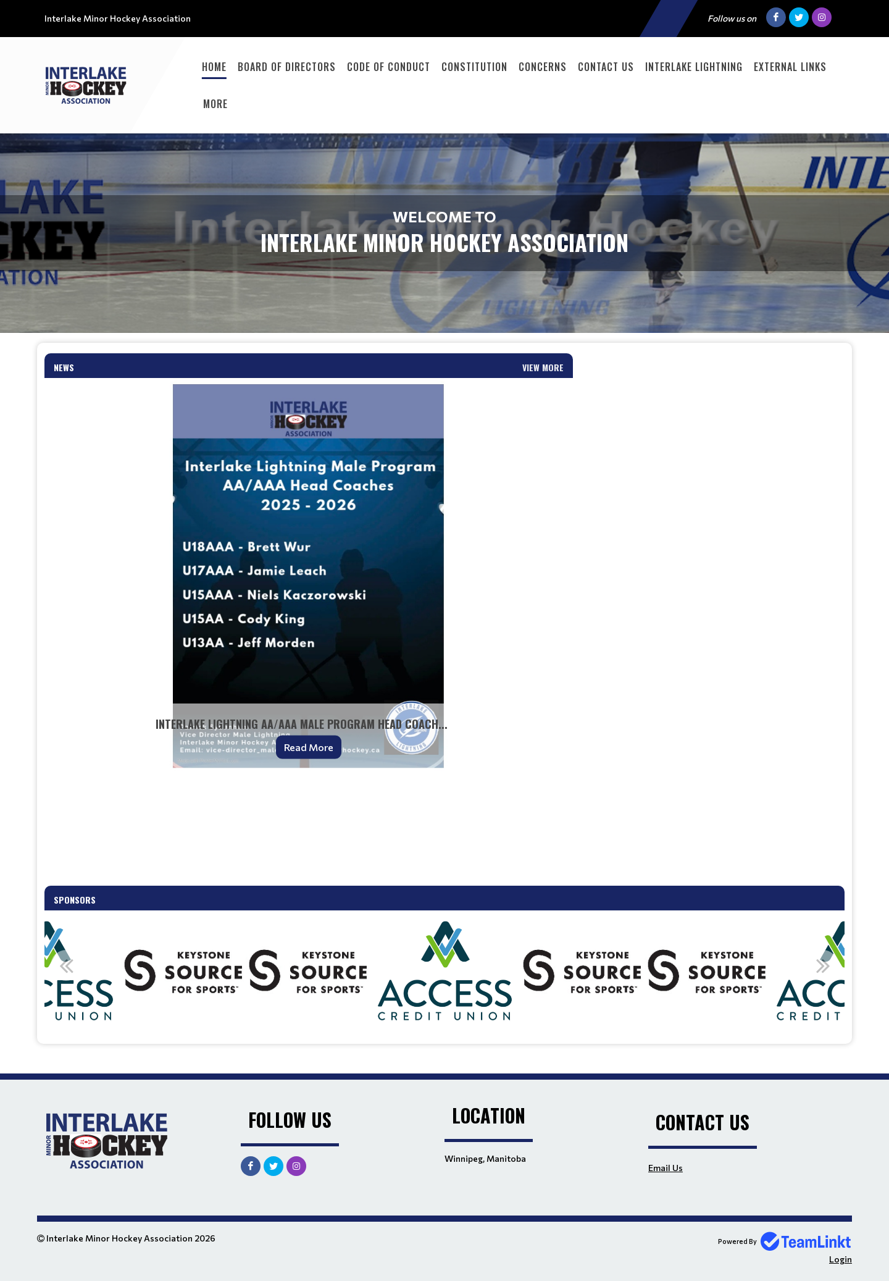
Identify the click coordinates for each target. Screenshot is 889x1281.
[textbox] (308, 830)
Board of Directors (287, 66)
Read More (308, 747)
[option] (307, 972)
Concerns (543, 66)
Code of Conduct (388, 66)
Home (214, 66)
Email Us (665, 1167)
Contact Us (606, 66)
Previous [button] (66, 965)
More (215, 103)
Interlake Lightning (694, 66)
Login (840, 1259)
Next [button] (823, 965)
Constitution (474, 66)
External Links (790, 66)
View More (543, 367)
